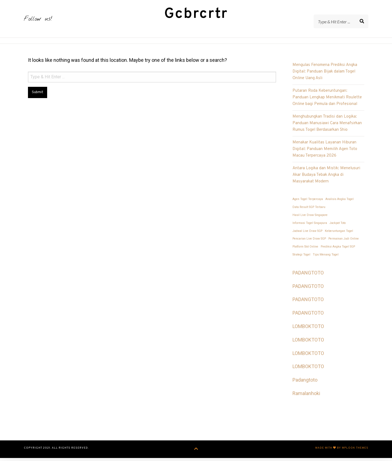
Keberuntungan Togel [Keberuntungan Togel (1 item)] (339, 234)
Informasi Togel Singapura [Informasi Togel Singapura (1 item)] (309, 227)
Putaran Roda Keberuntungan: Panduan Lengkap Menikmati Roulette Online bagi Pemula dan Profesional (327, 101)
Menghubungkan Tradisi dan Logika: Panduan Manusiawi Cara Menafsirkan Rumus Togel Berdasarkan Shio (327, 127)
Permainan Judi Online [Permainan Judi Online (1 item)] (343, 242)
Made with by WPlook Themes (341, 452)
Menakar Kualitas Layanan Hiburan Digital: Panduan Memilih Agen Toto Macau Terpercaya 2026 (324, 153)
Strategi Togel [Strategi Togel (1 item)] (301, 258)
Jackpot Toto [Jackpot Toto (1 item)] (337, 227)
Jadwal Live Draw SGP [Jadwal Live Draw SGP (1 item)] (307, 234)
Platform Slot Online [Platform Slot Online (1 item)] (305, 250)
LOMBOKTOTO (308, 330)
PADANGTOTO (308, 276)
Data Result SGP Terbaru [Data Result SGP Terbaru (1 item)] (308, 211)
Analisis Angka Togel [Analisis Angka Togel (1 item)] (339, 203)
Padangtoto (304, 384)
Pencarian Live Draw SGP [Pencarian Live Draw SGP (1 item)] (309, 242)
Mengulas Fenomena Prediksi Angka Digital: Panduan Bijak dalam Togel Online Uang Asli (324, 75)
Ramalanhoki (306, 397)
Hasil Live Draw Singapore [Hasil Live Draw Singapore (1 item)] (310, 219)
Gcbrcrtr (196, 16)
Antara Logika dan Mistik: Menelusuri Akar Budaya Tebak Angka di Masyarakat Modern (326, 179)
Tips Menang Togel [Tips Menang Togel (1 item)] (326, 258)
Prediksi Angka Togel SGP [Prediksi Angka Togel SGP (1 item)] (338, 250)
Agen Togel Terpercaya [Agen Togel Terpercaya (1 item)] (307, 203)
